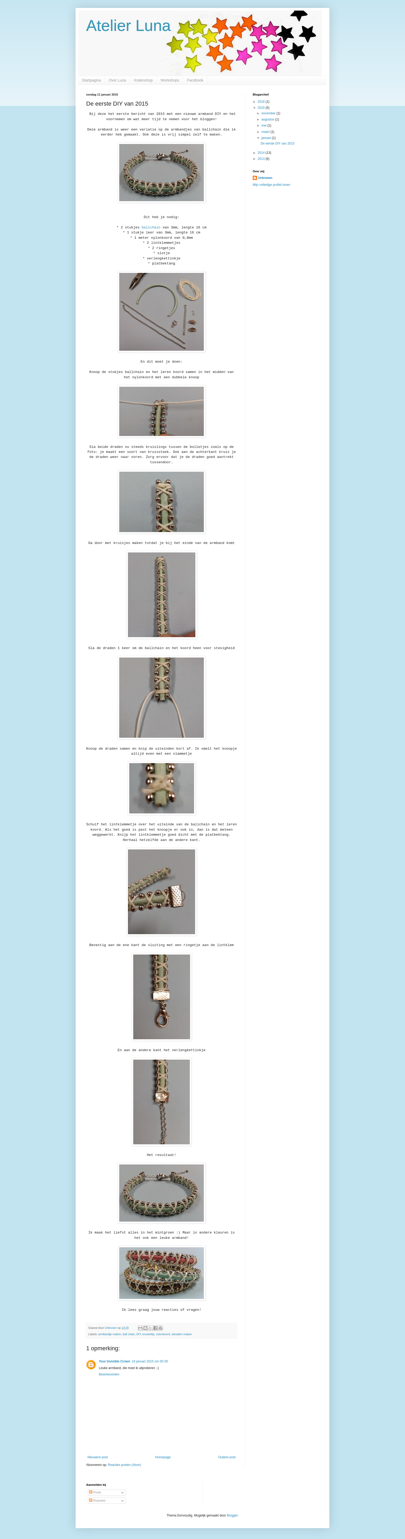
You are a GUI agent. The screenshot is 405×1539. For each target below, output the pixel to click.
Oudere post (227, 1457)
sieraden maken (182, 1334)
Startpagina (91, 80)
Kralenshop (143, 80)
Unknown (265, 178)
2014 (262, 153)
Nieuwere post (98, 1457)
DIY (138, 1334)
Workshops (170, 80)
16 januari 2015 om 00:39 (150, 1361)
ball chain (129, 1334)
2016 (262, 102)
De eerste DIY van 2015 (277, 143)
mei (264, 125)
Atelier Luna (128, 25)
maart (265, 132)
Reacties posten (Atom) (124, 1465)
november (269, 113)
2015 (262, 108)
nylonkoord (163, 1334)
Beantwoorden (109, 1374)
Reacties (97, 1500)
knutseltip (148, 1334)
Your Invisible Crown (114, 1361)
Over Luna (117, 80)
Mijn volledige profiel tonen (271, 185)
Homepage (163, 1457)
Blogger (232, 1515)
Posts (95, 1492)
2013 (262, 159)
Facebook (195, 80)
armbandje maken (109, 1334)
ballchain (151, 228)
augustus (268, 119)
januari (266, 138)
